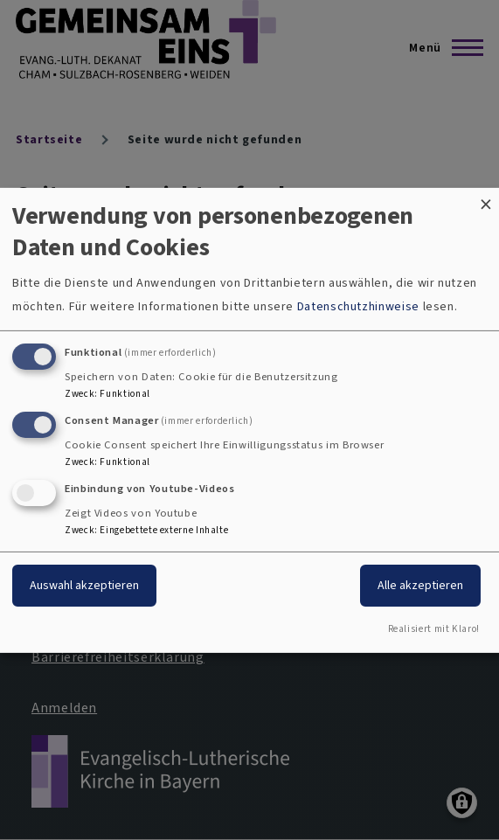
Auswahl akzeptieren (84, 585)
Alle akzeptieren (420, 585)
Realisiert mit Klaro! (434, 628)
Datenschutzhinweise (358, 306)
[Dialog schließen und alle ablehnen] (486, 198)
